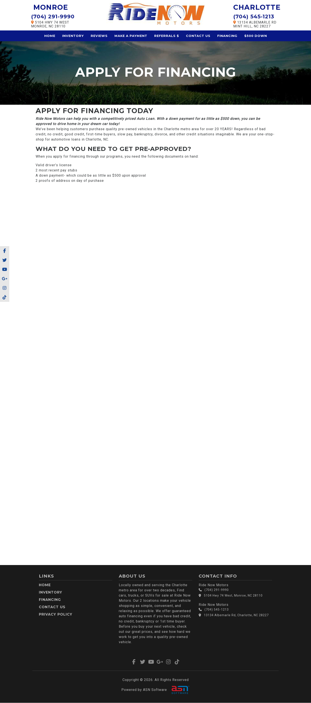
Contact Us (198, 36)
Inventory (73, 36)
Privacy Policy (55, 614)
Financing (227, 36)
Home (49, 36)
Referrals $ (166, 36)
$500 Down (255, 36)
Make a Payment (130, 36)
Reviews (99, 36)
